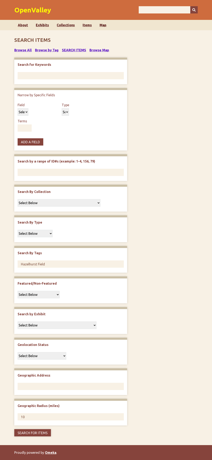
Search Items (74, 50)
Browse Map (99, 50)
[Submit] (194, 9)
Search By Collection (34, 192)
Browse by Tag (47, 50)
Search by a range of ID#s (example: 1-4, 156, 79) (56, 161)
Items (87, 25)
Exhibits (42, 25)
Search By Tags (30, 253)
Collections (66, 25)
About (23, 25)
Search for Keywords (34, 64)
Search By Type (30, 222)
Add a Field (30, 142)
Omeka (50, 452)
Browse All (23, 50)
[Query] (168, 9)
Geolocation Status (33, 345)
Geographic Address (34, 375)
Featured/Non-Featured (37, 283)
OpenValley (32, 10)
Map (103, 25)
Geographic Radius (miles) (39, 406)
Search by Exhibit (32, 314)
